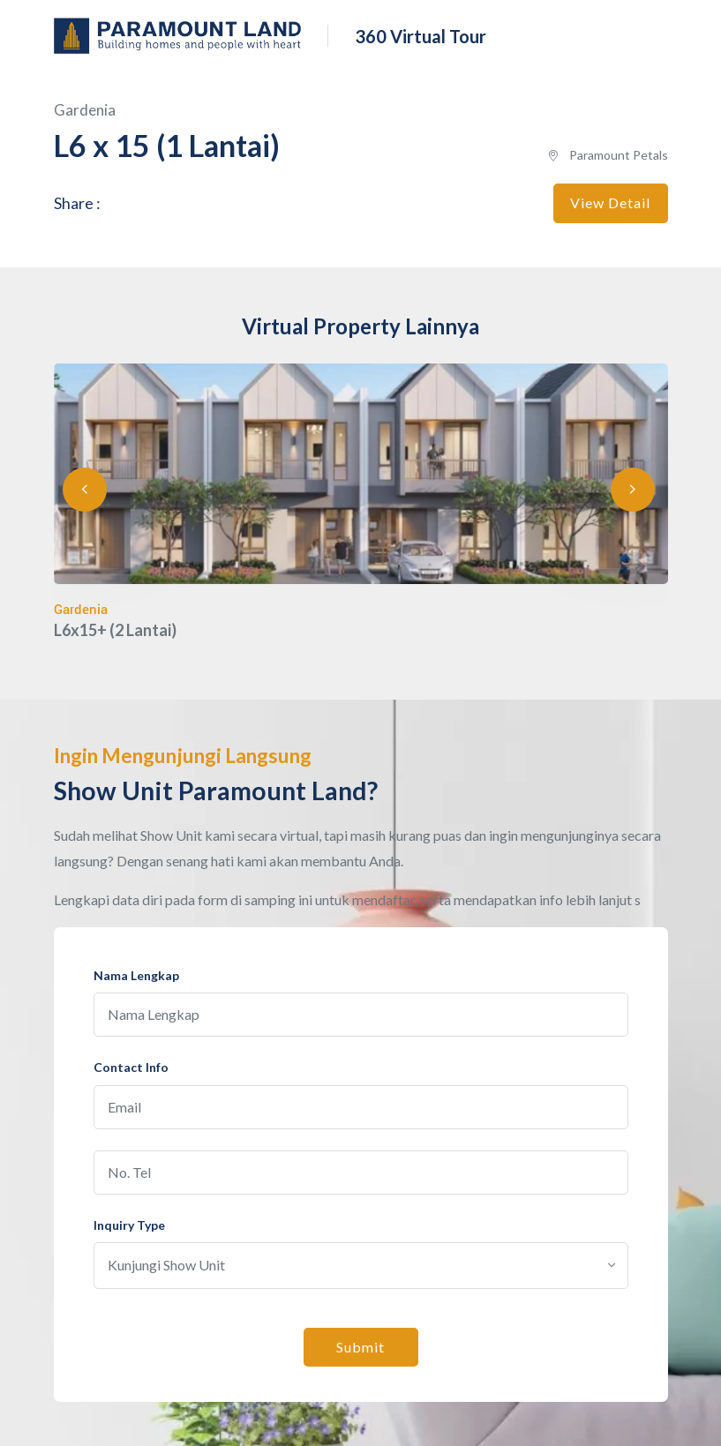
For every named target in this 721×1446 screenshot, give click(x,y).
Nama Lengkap (136, 975)
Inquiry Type (129, 1224)
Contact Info (131, 1067)
